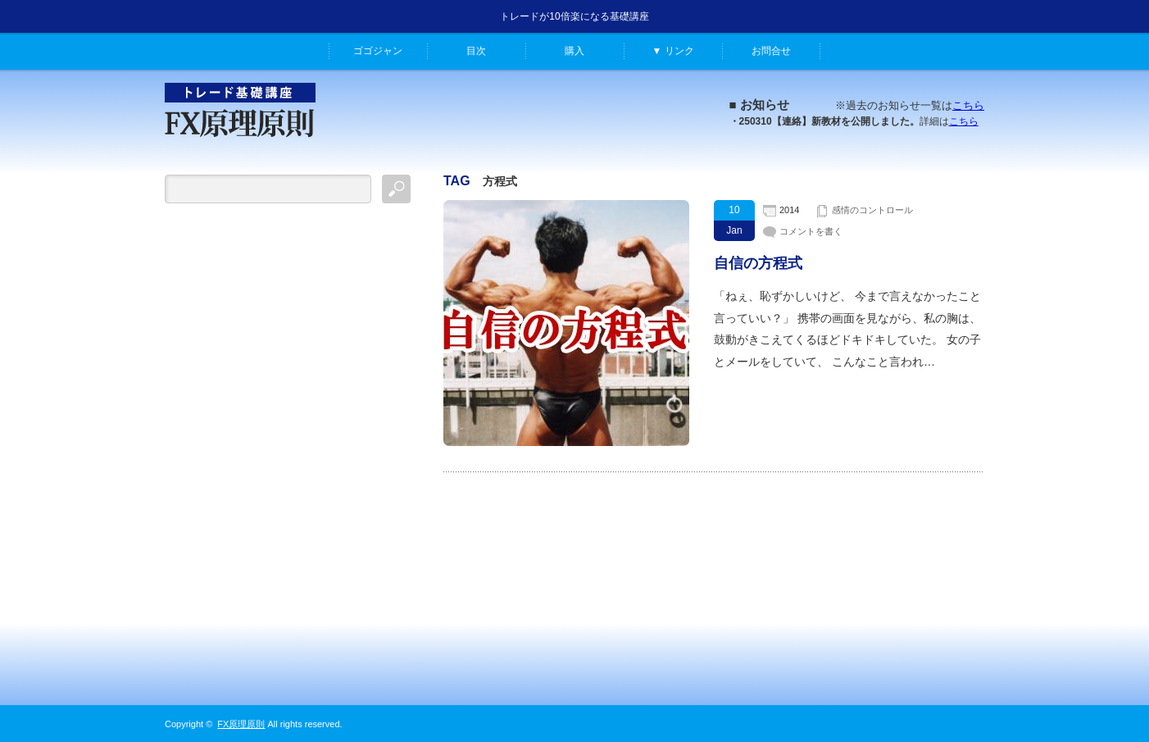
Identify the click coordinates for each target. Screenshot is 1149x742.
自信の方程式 (758, 263)
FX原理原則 (241, 724)
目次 (476, 51)
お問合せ (771, 51)
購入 (574, 51)
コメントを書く (810, 231)
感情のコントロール (872, 210)
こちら (968, 105)
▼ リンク (672, 51)
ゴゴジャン (377, 51)
